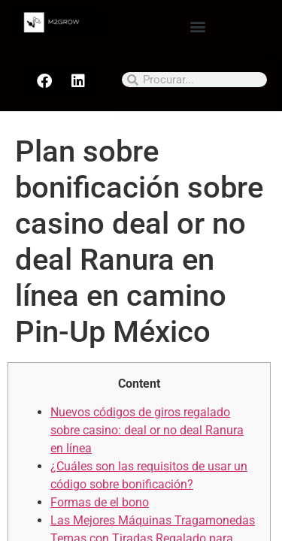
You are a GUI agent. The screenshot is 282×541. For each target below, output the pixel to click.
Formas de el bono (99, 502)
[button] (197, 26)
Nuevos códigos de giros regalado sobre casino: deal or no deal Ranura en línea (147, 430)
